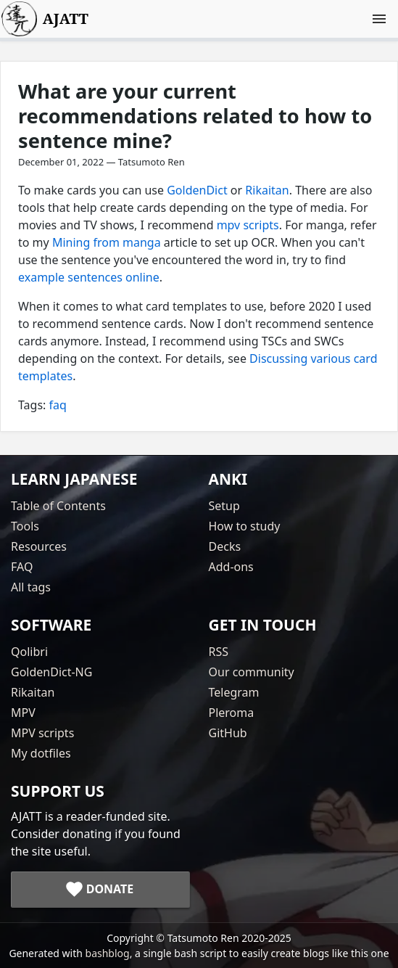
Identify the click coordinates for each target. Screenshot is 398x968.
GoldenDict (197, 190)
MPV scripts (42, 733)
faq (58, 405)
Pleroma (231, 713)
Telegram (234, 692)
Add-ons (231, 567)
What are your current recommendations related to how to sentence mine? (195, 116)
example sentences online (88, 277)
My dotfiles (41, 753)
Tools (25, 526)
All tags (31, 587)
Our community (251, 672)
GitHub (228, 733)
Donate (110, 889)
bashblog (108, 953)
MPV (23, 713)
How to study (245, 526)
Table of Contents (58, 506)
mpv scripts (248, 225)
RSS (219, 652)
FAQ (22, 567)
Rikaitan (267, 190)
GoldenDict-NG (51, 672)
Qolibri (29, 652)
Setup (224, 506)
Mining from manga (106, 242)
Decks (225, 546)
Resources (39, 546)
